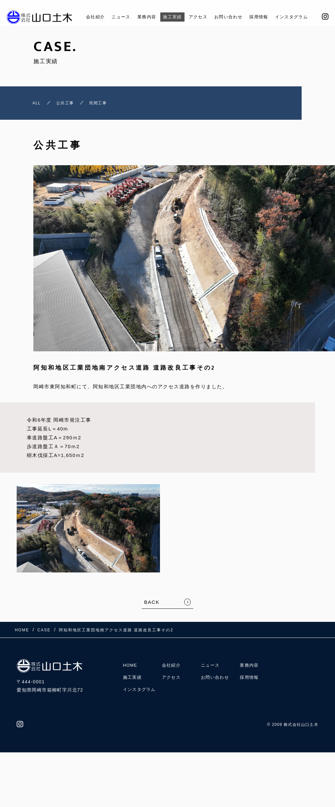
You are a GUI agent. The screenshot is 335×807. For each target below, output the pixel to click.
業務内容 (138, 17)
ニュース (110, 17)
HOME (131, 665)
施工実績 (167, 17)
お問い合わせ (228, 17)
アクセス (195, 17)
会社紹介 (82, 17)
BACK (152, 605)
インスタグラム (298, 17)
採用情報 (262, 17)
